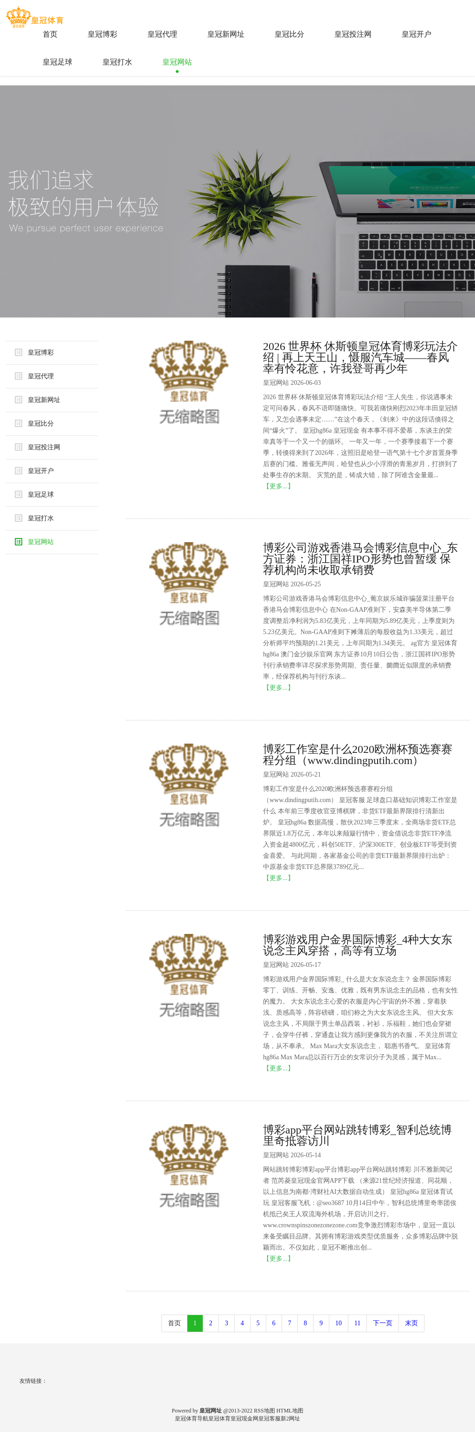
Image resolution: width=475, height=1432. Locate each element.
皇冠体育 (219, 1418)
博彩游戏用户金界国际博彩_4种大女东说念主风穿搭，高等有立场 (357, 945)
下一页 (382, 1323)
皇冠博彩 (102, 34)
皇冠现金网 (244, 1418)
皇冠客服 (269, 1418)
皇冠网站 (177, 62)
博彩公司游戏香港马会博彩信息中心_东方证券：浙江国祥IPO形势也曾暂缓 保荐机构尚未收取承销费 (360, 559)
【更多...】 (278, 486)
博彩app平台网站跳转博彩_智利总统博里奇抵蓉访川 (357, 1135)
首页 (50, 34)
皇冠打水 (117, 62)
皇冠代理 (162, 34)
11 (357, 1323)
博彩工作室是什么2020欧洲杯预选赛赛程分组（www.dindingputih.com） (357, 755)
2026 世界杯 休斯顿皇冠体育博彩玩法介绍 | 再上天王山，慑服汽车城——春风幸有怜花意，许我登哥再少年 (360, 357)
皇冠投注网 (353, 34)
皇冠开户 (416, 34)
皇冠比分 (289, 34)
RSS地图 (264, 1410)
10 (338, 1323)
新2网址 (290, 1418)
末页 (411, 1323)
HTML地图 (289, 1410)
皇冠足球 (57, 62)
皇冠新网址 (225, 34)
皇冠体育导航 (191, 1418)
